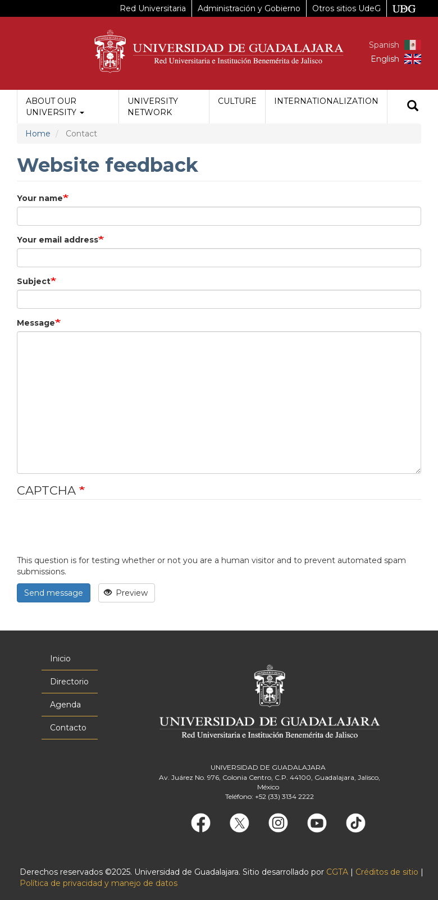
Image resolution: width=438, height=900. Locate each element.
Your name (40, 198)
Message (36, 323)
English (385, 59)
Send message (53, 593)
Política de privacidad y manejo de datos (98, 883)
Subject (34, 281)
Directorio (69, 682)
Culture (237, 101)
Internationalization (326, 101)
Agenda (65, 705)
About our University (55, 106)
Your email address (57, 240)
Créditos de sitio (386, 872)
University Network (152, 106)
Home (38, 134)
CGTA (337, 872)
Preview (126, 593)
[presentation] (102, 533)
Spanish (384, 45)
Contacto (68, 728)
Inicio (60, 659)
